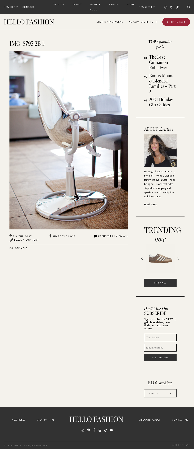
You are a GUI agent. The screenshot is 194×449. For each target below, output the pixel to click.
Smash (186, 445)
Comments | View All (110, 236)
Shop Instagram (110, 21)
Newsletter (147, 7)
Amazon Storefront (143, 21)
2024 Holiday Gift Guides (161, 102)
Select (160, 393)
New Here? (11, 7)
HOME (131, 4)
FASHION (58, 4)
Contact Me (180, 419)
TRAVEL (114, 4)
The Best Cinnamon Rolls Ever (158, 62)
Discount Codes (149, 419)
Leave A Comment (24, 240)
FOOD (94, 10)
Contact (28, 7)
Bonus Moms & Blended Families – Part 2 (162, 84)
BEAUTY (95, 4)
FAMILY (77, 4)
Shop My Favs (176, 22)
